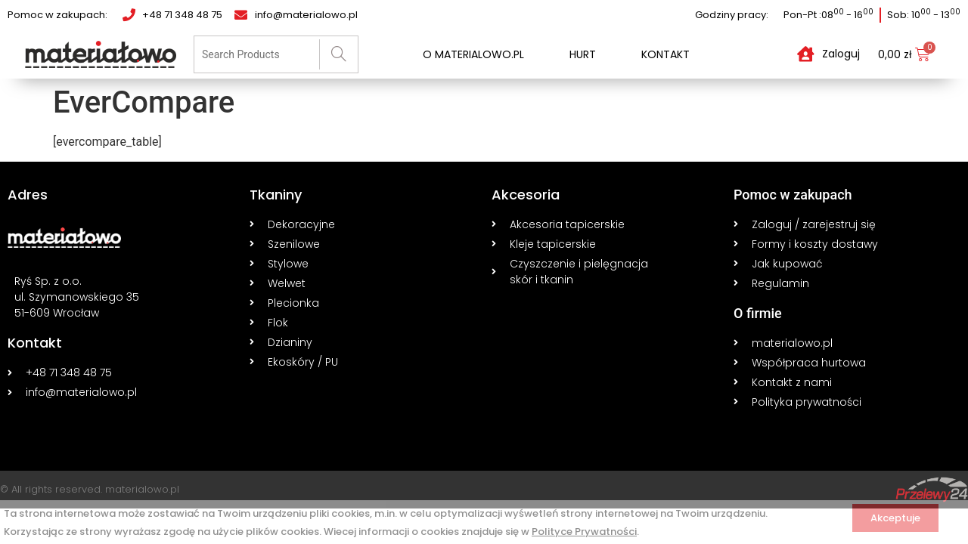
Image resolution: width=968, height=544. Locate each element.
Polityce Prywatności (584, 531)
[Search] (338, 54)
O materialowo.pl (473, 54)
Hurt (582, 54)
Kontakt (665, 54)
